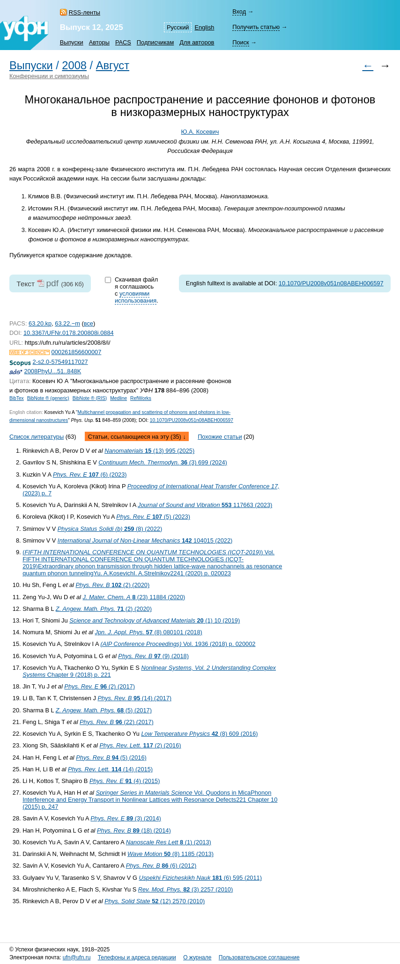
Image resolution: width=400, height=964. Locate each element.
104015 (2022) (145, 540)
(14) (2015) (110, 769)
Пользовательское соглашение (259, 957)
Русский (178, 27)
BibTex (16, 398)
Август (112, 65)
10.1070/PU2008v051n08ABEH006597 (331, 283)
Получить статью (256, 26)
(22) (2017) (117, 721)
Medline (118, 398)
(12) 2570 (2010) (154, 901)
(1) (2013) (168, 842)
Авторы (99, 42)
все (88, 323)
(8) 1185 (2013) (170, 853)
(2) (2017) (99, 686)
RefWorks (140, 398)
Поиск (240, 42)
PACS (123, 42)
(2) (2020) (113, 584)
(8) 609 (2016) (199, 733)
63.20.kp (40, 323)
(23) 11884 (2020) (133, 597)
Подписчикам (155, 42)
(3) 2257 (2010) (185, 889)
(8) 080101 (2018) (148, 632)
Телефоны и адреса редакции (137, 957)
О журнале (197, 957)
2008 (74, 65)
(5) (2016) (111, 757)
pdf (52, 283)
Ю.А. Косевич (200, 131)
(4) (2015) (124, 780)
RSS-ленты (84, 12)
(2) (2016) (140, 745)
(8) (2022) (110, 528)
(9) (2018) (153, 656)
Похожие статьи (220, 436)
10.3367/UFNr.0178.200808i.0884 (68, 332)
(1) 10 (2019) (154, 620)
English (204, 27)
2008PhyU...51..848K (52, 371)
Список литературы (36, 436)
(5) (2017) (104, 710)
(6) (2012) (161, 865)
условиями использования (135, 297)
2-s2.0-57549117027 (60, 361)
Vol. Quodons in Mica (149, 799)
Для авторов (196, 42)
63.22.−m (67, 323)
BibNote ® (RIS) (90, 398)
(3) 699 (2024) (162, 462)
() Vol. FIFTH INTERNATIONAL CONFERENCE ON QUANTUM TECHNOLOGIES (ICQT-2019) (152, 563)
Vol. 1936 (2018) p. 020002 (177, 643)
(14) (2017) (134, 698)
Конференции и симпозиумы (49, 76)
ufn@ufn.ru (77, 957)
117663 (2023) (205, 504)
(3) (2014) (125, 818)
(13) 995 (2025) (149, 450)
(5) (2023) (153, 516)
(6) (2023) (90, 474)
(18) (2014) (134, 830)
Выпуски (71, 42)
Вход (239, 11)
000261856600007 (77, 351)
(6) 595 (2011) (200, 877)
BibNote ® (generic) (48, 398)
